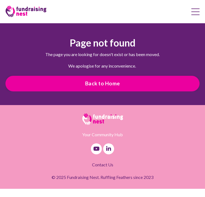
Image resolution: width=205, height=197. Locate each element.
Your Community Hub (102, 134)
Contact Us (102, 164)
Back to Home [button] (102, 83)
